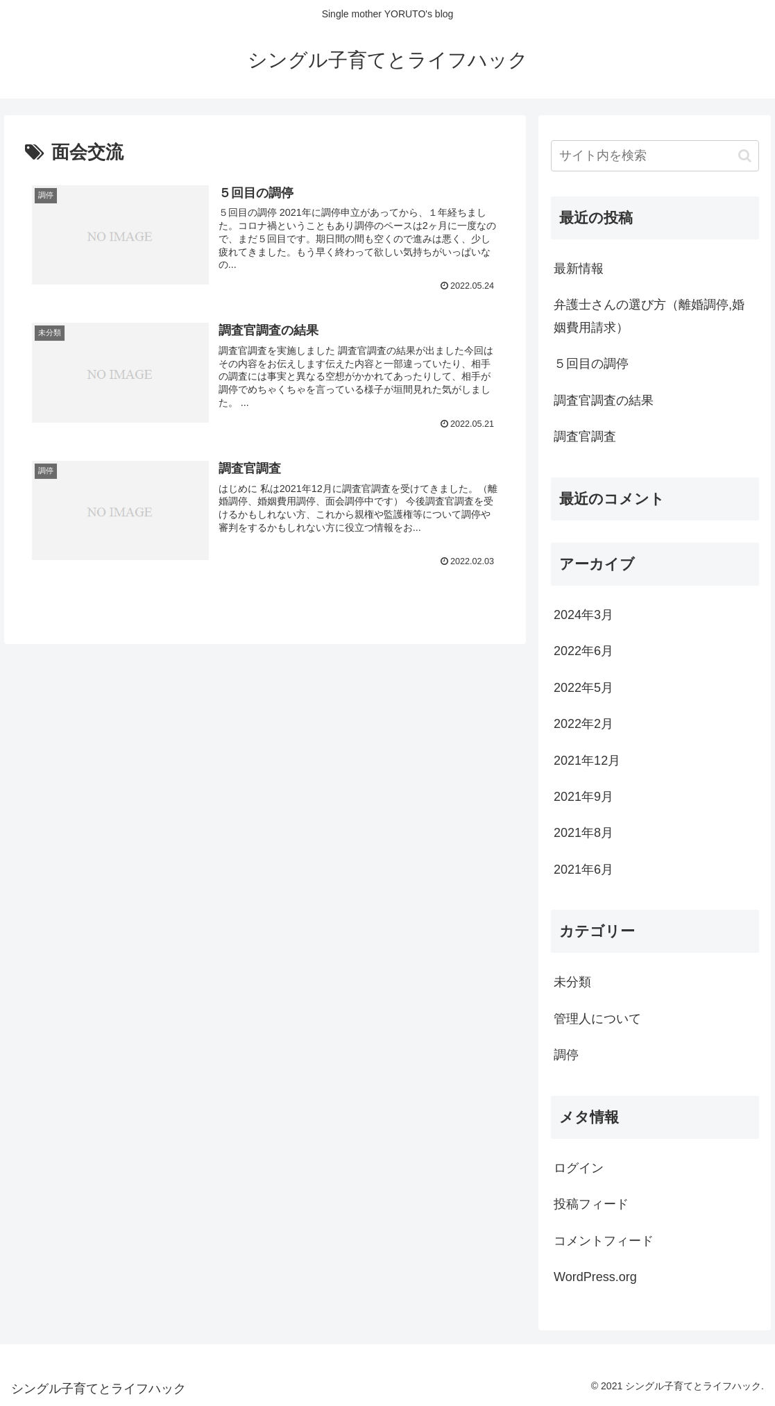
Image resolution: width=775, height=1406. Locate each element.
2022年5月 (583, 688)
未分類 (572, 982)
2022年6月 (583, 651)
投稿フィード (591, 1204)
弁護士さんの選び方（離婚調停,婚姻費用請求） (649, 316)
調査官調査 (585, 436)
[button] (745, 156)
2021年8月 (583, 833)
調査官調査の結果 (604, 400)
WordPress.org (595, 1277)
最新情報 (579, 269)
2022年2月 (583, 724)
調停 (566, 1055)
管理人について (597, 1019)
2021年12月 (587, 761)
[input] (655, 155)
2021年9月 (583, 797)
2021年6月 (583, 869)
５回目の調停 (591, 364)
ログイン (579, 1168)
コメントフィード (604, 1241)
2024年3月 (583, 615)
